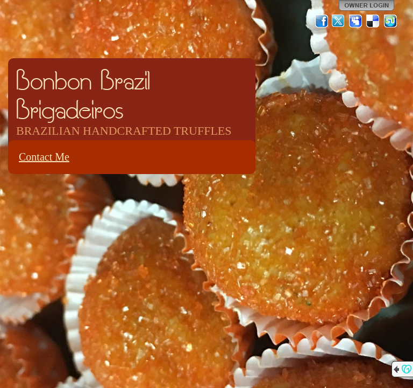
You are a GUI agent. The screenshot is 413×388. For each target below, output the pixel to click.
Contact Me (44, 157)
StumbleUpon (390, 21)
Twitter (338, 21)
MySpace (356, 21)
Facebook (321, 21)
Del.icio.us (373, 21)
